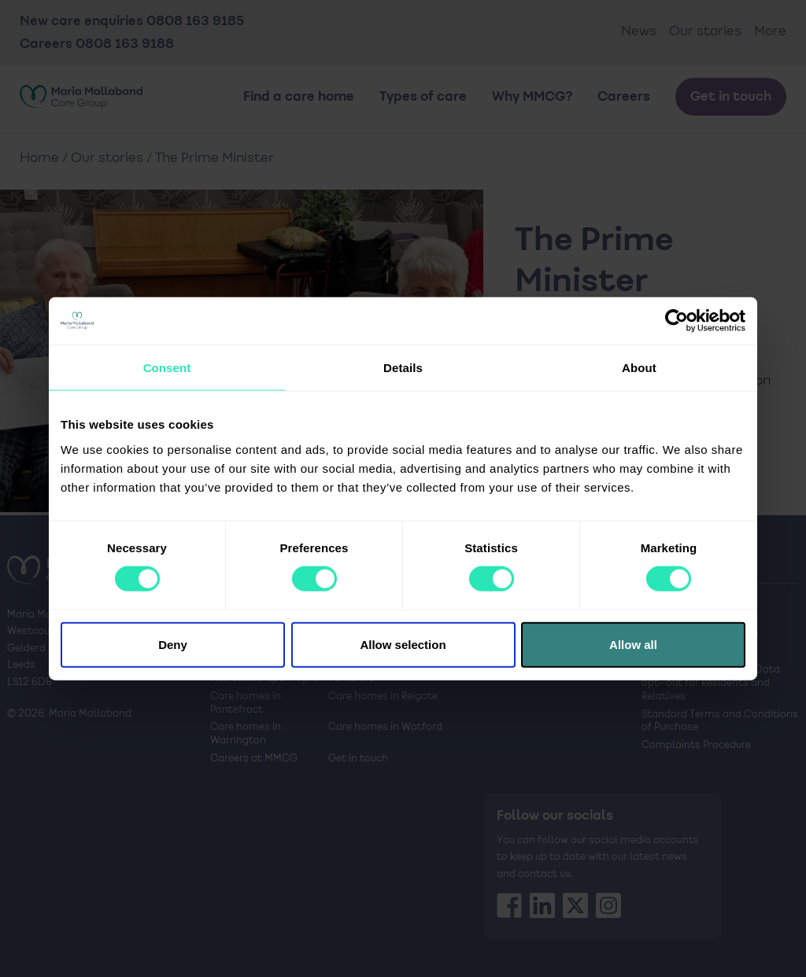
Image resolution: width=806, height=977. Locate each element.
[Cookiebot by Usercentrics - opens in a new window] (676, 321)
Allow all (633, 644)
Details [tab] (403, 367)
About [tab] (639, 367)
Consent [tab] (167, 367)
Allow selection (403, 644)
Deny (172, 644)
